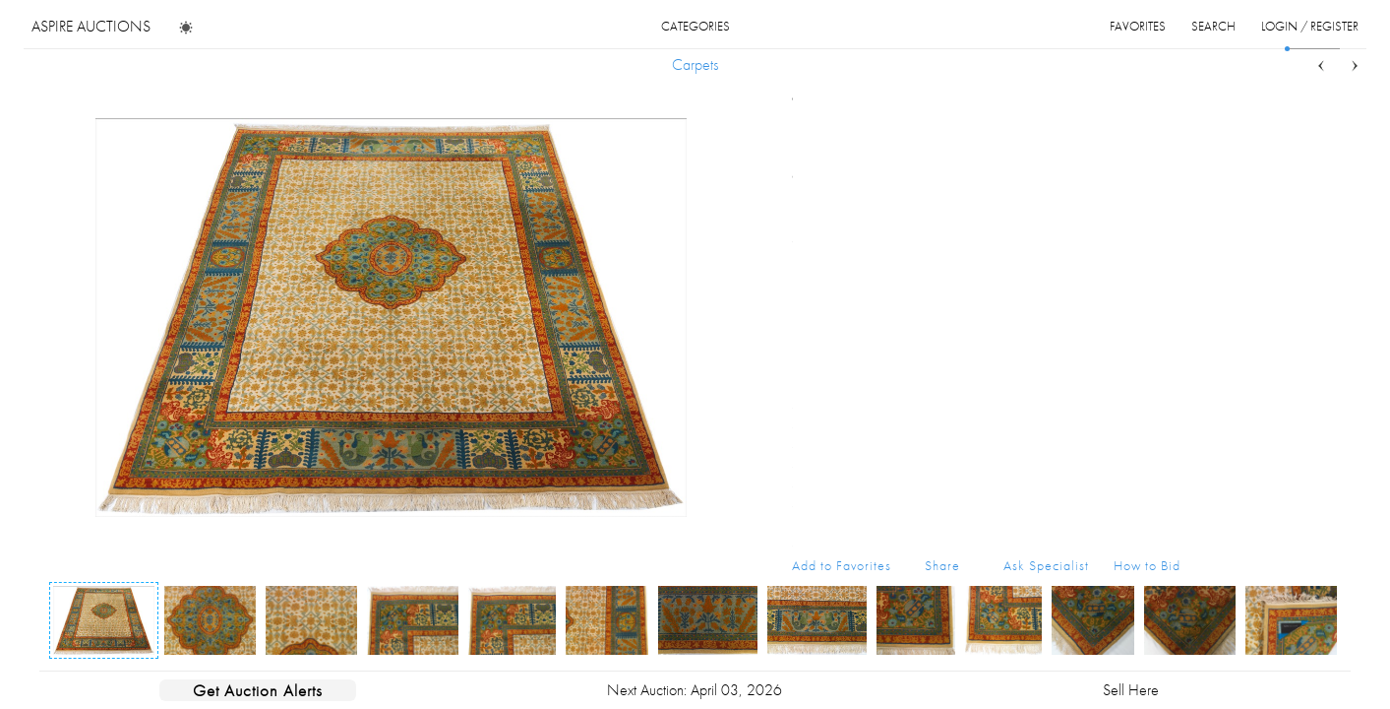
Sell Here (1131, 689)
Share (942, 565)
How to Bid (1147, 565)
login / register (1310, 26)
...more (1165, 200)
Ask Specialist (1046, 565)
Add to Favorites (841, 565)
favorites (1138, 26)
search (1213, 26)
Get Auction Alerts (258, 690)
